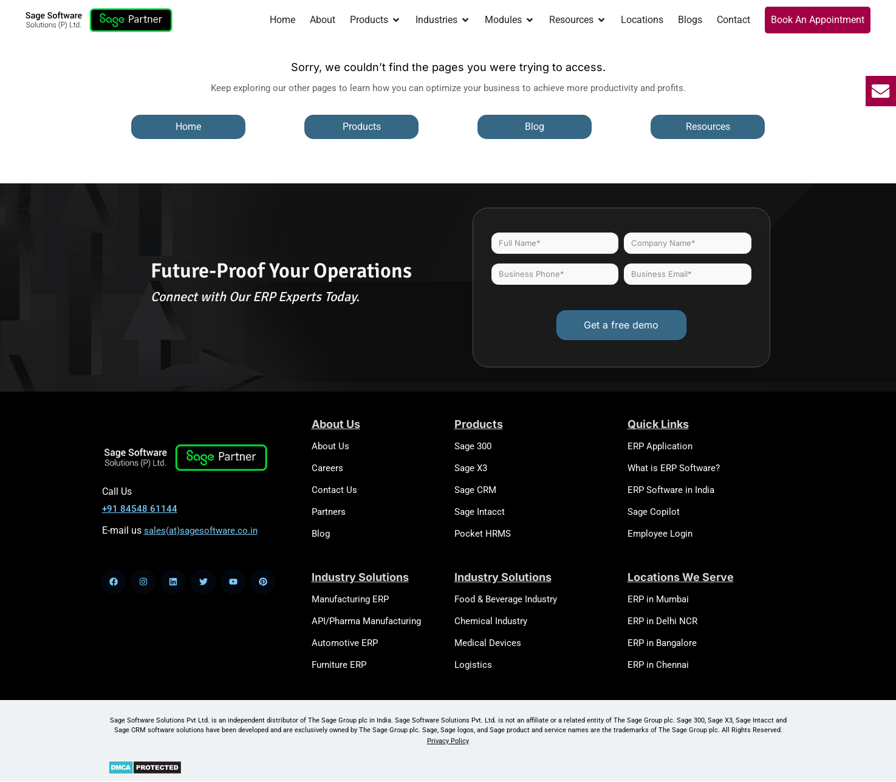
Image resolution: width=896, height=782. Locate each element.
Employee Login (660, 533)
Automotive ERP (345, 643)
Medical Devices (487, 643)
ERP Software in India (671, 489)
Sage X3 (470, 468)
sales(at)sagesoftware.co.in (201, 530)
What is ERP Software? (674, 468)
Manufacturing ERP (350, 599)
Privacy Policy (448, 741)
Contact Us (334, 489)
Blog (321, 533)
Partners (329, 511)
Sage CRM (475, 489)
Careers (327, 468)
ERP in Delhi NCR (662, 621)
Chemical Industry (490, 621)
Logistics (473, 664)
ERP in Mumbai (658, 599)
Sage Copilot (654, 511)
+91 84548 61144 (139, 508)
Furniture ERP (339, 664)
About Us (330, 446)
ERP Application (660, 446)
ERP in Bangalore (662, 643)
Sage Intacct (479, 511)
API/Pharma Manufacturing (366, 621)
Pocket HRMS (482, 533)
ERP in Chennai (658, 664)
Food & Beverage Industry (505, 599)
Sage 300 (472, 446)
